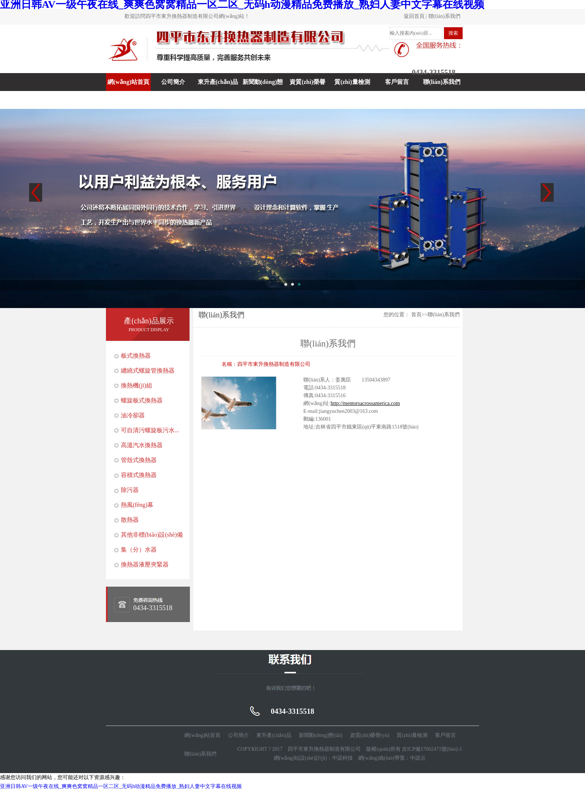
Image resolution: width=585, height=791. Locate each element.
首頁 (416, 314)
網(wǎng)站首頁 (128, 82)
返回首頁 (414, 16)
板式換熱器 (136, 355)
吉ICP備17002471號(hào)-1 (432, 749)
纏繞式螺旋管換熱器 (148, 370)
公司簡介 (173, 82)
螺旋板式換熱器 (142, 400)
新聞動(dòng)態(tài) (263, 91)
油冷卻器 (133, 415)
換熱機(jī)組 (136, 385)
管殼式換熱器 (139, 460)
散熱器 (130, 520)
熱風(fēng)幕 (137, 505)
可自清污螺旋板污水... (150, 430)
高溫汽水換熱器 (142, 445)
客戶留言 (397, 82)
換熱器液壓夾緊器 (145, 564)
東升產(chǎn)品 (218, 82)
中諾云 (418, 758)
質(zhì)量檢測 (352, 82)
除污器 (130, 490)
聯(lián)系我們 (444, 16)
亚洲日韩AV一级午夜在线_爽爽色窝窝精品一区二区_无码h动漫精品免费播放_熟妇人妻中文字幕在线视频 (121, 786)
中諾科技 (342, 758)
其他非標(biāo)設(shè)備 (152, 534)
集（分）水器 (139, 549)
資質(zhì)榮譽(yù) (307, 91)
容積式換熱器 (139, 475)
